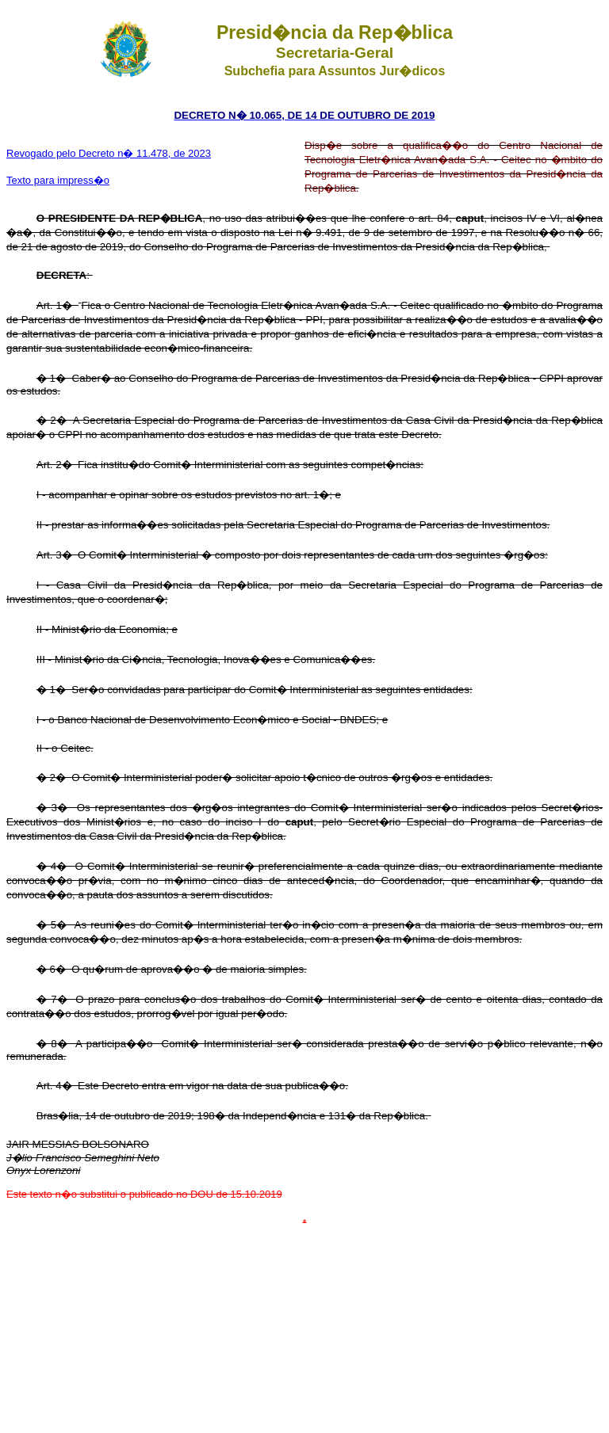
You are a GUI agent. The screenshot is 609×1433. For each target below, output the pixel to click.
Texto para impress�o (57, 180)
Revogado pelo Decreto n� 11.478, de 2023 (108, 153)
